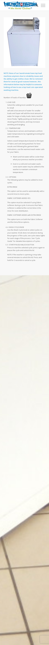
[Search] (35, 5)
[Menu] (41, 5)
